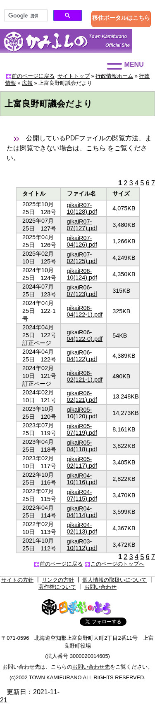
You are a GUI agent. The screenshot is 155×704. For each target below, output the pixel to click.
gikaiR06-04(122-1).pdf (85, 311)
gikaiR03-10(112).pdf (82, 544)
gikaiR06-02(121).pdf (82, 396)
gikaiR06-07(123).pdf (82, 290)
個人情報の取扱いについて (114, 580)
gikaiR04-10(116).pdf (82, 478)
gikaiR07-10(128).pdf (82, 208)
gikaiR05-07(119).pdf (82, 429)
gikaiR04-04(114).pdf (82, 511)
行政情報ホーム (114, 76)
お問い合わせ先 (91, 667)
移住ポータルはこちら (121, 17)
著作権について (57, 587)
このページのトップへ (117, 564)
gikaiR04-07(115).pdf (82, 495)
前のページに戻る (33, 76)
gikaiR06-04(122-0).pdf (85, 335)
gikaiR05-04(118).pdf (82, 445)
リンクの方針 (58, 580)
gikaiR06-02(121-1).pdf (85, 376)
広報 (27, 83)
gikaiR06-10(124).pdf (82, 274)
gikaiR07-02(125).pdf (82, 257)
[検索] (25, 15)
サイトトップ (73, 76)
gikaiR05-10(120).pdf (82, 413)
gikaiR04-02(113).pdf (82, 528)
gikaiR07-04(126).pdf (82, 241)
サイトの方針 (17, 580)
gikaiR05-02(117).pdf (82, 462)
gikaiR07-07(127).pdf (82, 224)
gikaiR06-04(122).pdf (82, 355)
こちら (96, 148)
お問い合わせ (100, 587)
